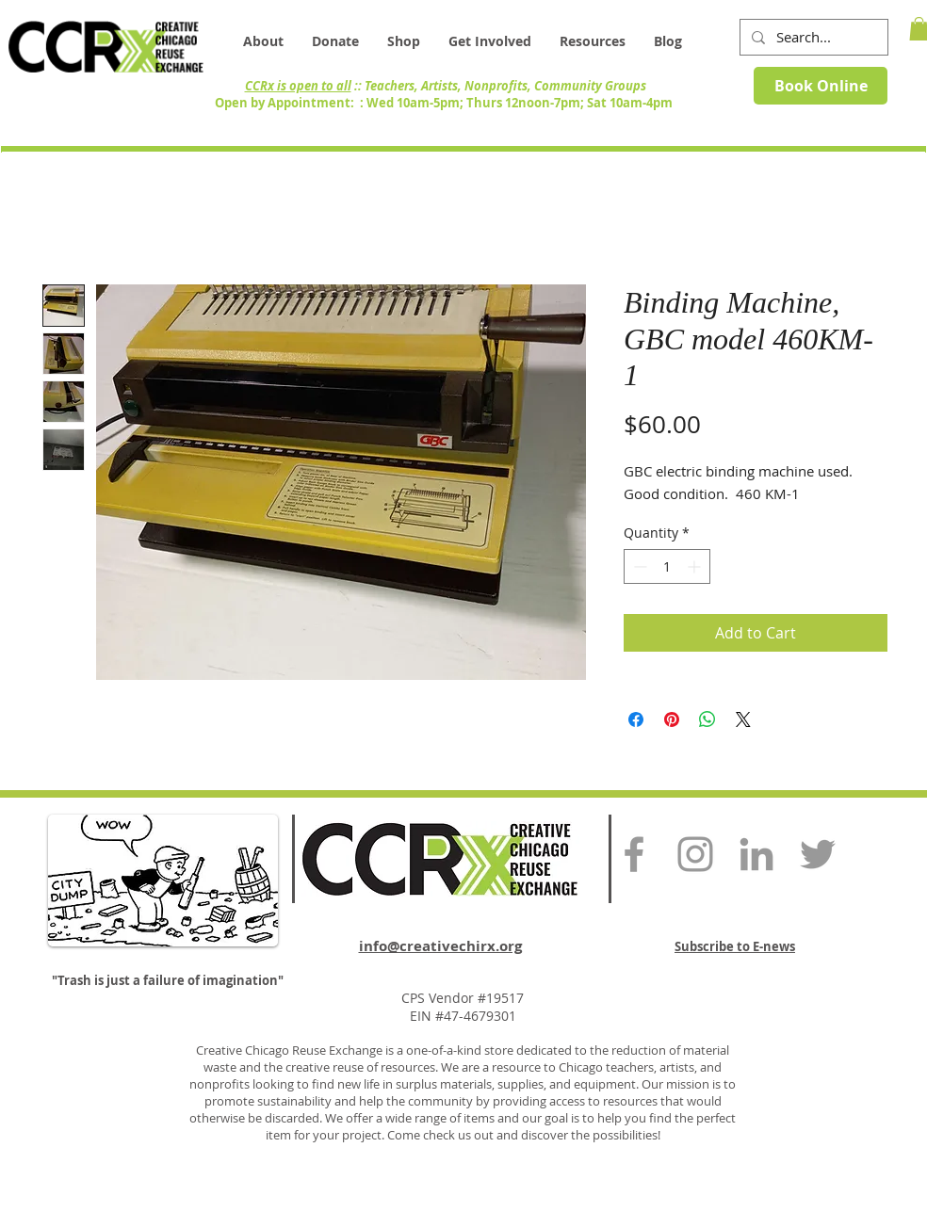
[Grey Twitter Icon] (817, 854)
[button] (592, 41)
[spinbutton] (667, 566)
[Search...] (812, 37)
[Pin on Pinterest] (671, 719)
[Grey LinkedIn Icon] (756, 854)
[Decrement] (638, 566)
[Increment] (695, 566)
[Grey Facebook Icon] (634, 854)
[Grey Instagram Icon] (695, 854)
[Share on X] (743, 719)
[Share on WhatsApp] (707, 719)
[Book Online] (820, 86)
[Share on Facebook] (636, 719)
